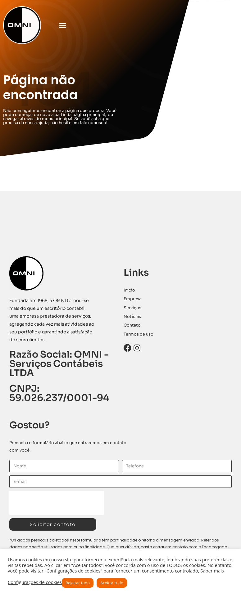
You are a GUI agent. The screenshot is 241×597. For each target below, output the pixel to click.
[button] (62, 25)
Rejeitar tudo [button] (78, 583)
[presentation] (56, 503)
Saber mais (212, 571)
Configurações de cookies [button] (35, 582)
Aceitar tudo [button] (111, 583)
